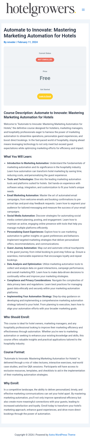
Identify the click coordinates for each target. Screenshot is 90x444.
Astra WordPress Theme (62, 434)
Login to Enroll (45, 96)
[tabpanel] (45, 263)
